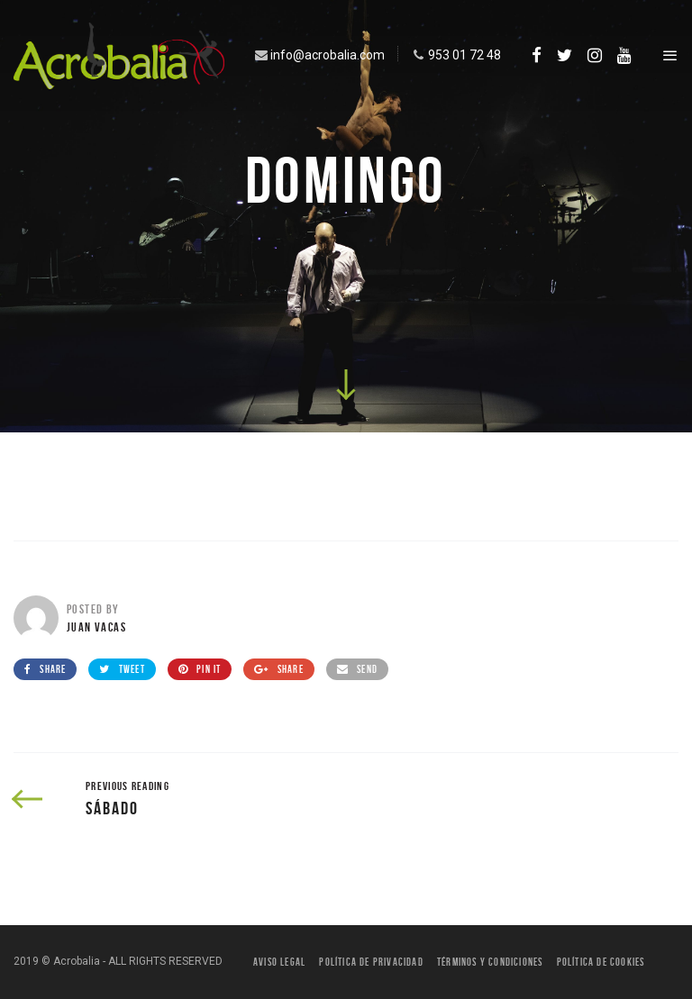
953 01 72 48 (455, 55)
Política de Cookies (601, 961)
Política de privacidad (371, 961)
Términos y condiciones (489, 961)
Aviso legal (279, 961)
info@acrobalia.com (318, 55)
